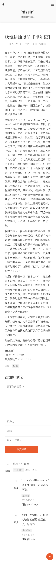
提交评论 (21, 449)
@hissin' (31, 539)
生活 (27, 43)
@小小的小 (32, 504)
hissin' (28, 11)
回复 (7, 471)
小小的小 (18, 469)
